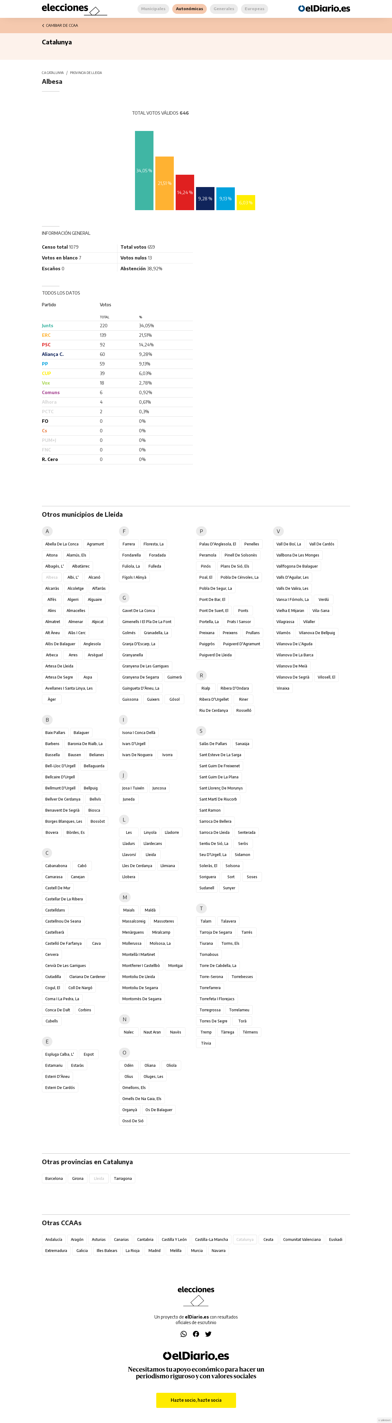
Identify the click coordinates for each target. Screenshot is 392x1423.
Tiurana (206, 943)
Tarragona (123, 1178)
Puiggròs (207, 644)
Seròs (243, 843)
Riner (243, 699)
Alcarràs (52, 588)
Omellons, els (134, 1087)
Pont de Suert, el (213, 610)
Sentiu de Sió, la (213, 843)
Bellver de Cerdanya (62, 799)
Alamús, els (76, 555)
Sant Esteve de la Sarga (220, 754)
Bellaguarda (94, 766)
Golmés (129, 632)
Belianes (96, 754)
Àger (52, 699)
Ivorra (167, 754)
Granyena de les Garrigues (145, 666)
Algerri (73, 599)
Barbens (52, 743)
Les (129, 832)
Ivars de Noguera (137, 754)
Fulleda (155, 566)
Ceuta (268, 1239)
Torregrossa (210, 1010)
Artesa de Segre (59, 677)
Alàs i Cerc (77, 632)
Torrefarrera (210, 987)
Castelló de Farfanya (63, 943)
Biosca (94, 810)
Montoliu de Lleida (138, 976)
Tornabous (208, 954)
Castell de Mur (57, 888)
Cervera (52, 954)
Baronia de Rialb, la (85, 743)
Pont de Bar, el (212, 599)
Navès (175, 1032)
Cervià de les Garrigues (65, 965)
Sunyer (229, 888)
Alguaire (95, 599)
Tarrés (246, 932)
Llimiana (168, 865)
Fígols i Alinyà (134, 577)
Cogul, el (52, 987)
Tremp (206, 1032)
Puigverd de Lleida (215, 655)
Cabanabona (56, 865)
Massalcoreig (133, 921)
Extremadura (56, 1250)
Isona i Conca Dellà (138, 732)
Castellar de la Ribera (64, 899)
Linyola (150, 832)
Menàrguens (133, 932)
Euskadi (335, 1239)
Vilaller (309, 621)
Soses (252, 877)
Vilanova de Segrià (292, 677)
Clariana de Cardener (87, 976)
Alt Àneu (52, 632)
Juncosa (159, 788)
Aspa (88, 677)
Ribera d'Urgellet (214, 699)
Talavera (228, 921)
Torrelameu (239, 1010)
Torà (242, 1021)
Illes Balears (107, 1250)
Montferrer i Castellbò (141, 965)
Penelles (251, 544)
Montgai (175, 965)
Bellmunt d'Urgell (60, 788)
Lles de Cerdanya (137, 865)
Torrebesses (242, 976)
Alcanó (94, 577)
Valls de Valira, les (292, 588)
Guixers (153, 699)
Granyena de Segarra (140, 677)
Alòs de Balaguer (60, 644)
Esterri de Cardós (60, 1087)
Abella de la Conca (62, 544)
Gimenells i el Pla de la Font (146, 621)
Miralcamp (161, 932)
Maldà (150, 910)
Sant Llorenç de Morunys (221, 788)
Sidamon (242, 854)
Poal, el (205, 577)
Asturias (99, 1239)
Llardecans (153, 843)
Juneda (129, 799)
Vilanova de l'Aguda (294, 644)
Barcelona (54, 1178)
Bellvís (95, 799)
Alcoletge (75, 588)
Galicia (82, 1250)
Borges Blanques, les (63, 821)
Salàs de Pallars (213, 743)
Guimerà (174, 677)
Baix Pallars (55, 732)
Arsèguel (95, 655)
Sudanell (206, 888)
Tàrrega (227, 1032)
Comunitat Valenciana (302, 1239)
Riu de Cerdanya (213, 710)
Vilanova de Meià (291, 666)
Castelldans (55, 910)
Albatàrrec (81, 566)
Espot (89, 1054)
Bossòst (98, 821)
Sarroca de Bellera (215, 821)
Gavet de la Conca (138, 610)
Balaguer (81, 732)
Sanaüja (242, 743)
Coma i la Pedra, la (62, 999)
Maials (129, 910)
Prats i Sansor (239, 621)
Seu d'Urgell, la (213, 854)
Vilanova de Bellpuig (317, 632)
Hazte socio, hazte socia (196, 1400)
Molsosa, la (160, 943)
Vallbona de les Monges (297, 555)
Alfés (51, 599)
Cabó (82, 865)
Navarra (219, 1250)
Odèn (128, 1065)
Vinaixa (283, 688)
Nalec (129, 1032)
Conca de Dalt (57, 1010)
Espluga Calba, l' (59, 1054)
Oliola (171, 1065)
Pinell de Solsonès (241, 555)
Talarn (205, 921)
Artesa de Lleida (59, 666)
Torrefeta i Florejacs (217, 999)
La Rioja (133, 1250)
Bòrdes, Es (76, 832)
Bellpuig (91, 788)
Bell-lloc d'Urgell (60, 766)
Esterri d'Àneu (57, 1076)
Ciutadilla (53, 976)
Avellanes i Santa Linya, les (69, 688)
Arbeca (52, 655)
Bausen (74, 754)
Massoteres (164, 921)
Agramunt (95, 544)
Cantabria (145, 1239)
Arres (73, 655)
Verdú (324, 599)
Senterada (246, 832)
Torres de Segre (213, 1021)
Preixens (230, 632)
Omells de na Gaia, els (141, 1098)
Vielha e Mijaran (290, 610)
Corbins (84, 1010)
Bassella (52, 754)
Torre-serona (211, 976)
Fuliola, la (131, 566)
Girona (78, 1178)
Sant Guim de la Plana (219, 777)
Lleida (151, 854)
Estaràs (77, 1065)
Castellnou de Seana (63, 921)
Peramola (207, 555)
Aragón (77, 1239)
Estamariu (54, 1065)
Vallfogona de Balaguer (297, 566)
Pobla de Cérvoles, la (240, 577)
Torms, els (230, 943)
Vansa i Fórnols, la (292, 599)
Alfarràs (99, 588)
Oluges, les (153, 1076)
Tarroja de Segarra (215, 932)
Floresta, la (154, 544)
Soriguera (207, 877)
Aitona (52, 555)
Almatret (52, 621)
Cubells (52, 1021)
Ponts (243, 610)
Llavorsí (129, 854)
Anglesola (92, 644)
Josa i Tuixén (133, 788)
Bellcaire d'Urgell (60, 777)
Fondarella (131, 555)
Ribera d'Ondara (235, 688)
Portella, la (209, 621)
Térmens (250, 1032)
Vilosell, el (326, 677)
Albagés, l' (54, 566)
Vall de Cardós (321, 544)
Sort (231, 877)
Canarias (121, 1239)
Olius (129, 1076)
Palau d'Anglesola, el (217, 544)
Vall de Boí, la (288, 544)
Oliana (150, 1065)
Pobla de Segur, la (215, 588)
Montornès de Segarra (141, 999)
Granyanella (132, 655)
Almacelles (76, 610)
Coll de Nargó (80, 987)
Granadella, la (156, 632)
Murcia (197, 1250)
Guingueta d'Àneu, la (140, 688)
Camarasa (54, 877)
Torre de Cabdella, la (217, 965)
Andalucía (53, 1239)
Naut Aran (152, 1032)
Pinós (206, 566)
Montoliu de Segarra (140, 987)
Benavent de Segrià (62, 810)
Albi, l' (73, 577)
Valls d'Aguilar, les (292, 577)
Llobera (128, 877)
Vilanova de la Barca (294, 655)
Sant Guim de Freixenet (219, 766)
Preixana (206, 632)
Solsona (233, 865)
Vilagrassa (285, 621)
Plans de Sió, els (235, 566)
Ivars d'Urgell (133, 743)
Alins (52, 610)
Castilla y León (174, 1239)
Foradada (157, 555)
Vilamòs (283, 632)
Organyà (129, 1109)
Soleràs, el (208, 865)
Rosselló (243, 710)
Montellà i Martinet (138, 954)
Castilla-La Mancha (211, 1239)
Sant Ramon (210, 810)
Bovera (52, 832)
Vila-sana (320, 610)
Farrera (129, 544)
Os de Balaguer (158, 1109)
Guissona (130, 699)
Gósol (174, 699)
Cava (96, 943)
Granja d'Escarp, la (138, 644)
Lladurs (129, 843)
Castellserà (54, 932)
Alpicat (98, 621)
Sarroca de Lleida (214, 832)
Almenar (75, 621)
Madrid (155, 1250)
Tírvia (206, 1043)
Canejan (78, 877)
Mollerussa (131, 943)
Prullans (253, 632)
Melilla (176, 1250)
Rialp (206, 688)
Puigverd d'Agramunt (241, 644)
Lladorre (172, 832)
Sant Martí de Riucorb (218, 799)
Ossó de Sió (133, 1121)
